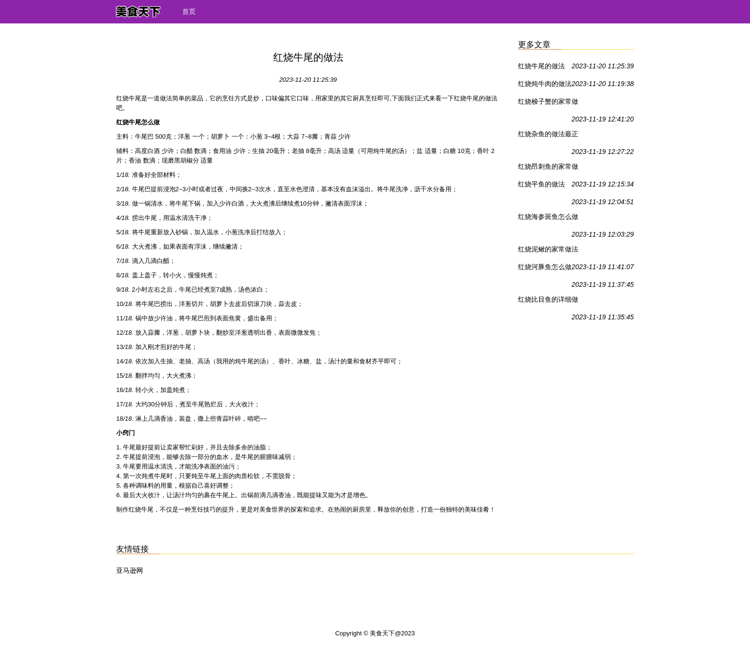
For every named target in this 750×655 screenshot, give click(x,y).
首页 (189, 11)
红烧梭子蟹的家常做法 (548, 103)
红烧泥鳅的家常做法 (548, 249)
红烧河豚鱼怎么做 (545, 267)
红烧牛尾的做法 (541, 66)
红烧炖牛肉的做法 (545, 83)
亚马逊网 (129, 570)
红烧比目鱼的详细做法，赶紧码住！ (548, 301)
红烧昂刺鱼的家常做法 (548, 168)
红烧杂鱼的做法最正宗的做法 (548, 136)
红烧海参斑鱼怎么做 (548, 216)
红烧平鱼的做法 (541, 184)
